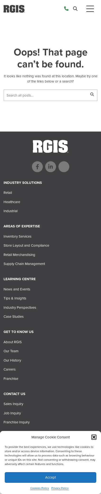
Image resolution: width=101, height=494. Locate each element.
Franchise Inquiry (17, 422)
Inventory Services (17, 236)
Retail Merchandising (19, 254)
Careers (10, 369)
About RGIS (13, 342)
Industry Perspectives (20, 307)
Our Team (11, 351)
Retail (8, 192)
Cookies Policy (39, 488)
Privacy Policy (60, 488)
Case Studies (14, 316)
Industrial (11, 211)
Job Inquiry (12, 413)
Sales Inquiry (13, 403)
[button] (94, 437)
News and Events (17, 289)
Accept (50, 477)
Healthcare (12, 202)
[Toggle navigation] (90, 9)
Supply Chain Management (24, 263)
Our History (12, 360)
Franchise (11, 378)
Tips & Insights (15, 298)
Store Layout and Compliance (26, 245)
